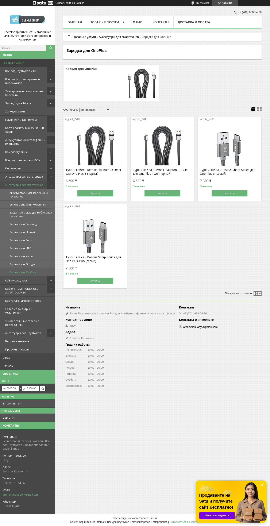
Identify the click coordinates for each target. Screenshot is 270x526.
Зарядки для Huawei (22, 232)
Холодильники (15, 111)
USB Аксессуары (16, 280)
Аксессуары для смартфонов (24, 185)
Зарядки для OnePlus (22, 272)
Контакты (161, 22)
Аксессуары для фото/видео (24, 176)
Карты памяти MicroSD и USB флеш (24, 130)
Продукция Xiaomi (17, 349)
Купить (95, 193)
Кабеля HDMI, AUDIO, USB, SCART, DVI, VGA (22, 290)
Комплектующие (16, 152)
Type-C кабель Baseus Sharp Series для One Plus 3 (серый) (227, 172)
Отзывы (8, 366)
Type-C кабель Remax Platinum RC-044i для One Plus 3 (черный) (93, 172)
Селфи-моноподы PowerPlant (27, 204)
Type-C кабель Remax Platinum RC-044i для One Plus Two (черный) (160, 172)
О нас (6, 358)
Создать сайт (63, 2)
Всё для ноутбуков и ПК (21, 71)
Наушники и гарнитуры (21, 120)
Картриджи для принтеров (23, 301)
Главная (75, 22)
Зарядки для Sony (20, 240)
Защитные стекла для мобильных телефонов (30, 214)
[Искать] (50, 48)
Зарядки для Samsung (23, 224)
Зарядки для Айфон (18, 103)
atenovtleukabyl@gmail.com (21, 494)
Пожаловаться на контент (184, 522)
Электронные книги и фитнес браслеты (25, 93)
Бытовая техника (17, 341)
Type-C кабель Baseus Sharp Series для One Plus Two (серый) (93, 259)
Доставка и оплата (194, 22)
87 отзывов (202, 2)
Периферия (13, 168)
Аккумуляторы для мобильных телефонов (28, 194)
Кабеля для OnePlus (81, 68)
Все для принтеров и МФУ (22, 160)
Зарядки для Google (22, 264)
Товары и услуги (13, 63)
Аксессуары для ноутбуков (23, 333)
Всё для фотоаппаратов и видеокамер (22, 81)
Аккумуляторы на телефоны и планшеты (25, 142)
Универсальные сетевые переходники (22, 323)
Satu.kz (153, 518)
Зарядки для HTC (20, 248)
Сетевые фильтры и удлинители (18, 311)
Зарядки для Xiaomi (21, 256)
